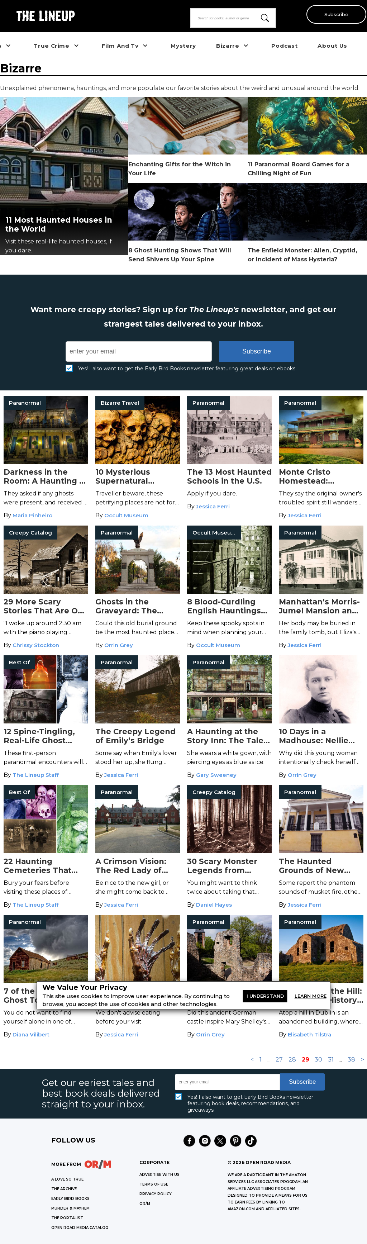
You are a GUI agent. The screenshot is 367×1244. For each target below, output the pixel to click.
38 (351, 1059)
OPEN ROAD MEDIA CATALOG (79, 1227)
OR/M (144, 1203)
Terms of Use (153, 1184)
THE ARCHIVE (64, 1189)
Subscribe (334, 14)
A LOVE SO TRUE (67, 1179)
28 (292, 1059)
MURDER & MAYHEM (70, 1208)
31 (331, 1059)
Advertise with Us (159, 1174)
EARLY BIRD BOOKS (70, 1198)
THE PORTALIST (67, 1218)
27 (279, 1059)
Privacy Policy (155, 1194)
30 (318, 1059)
